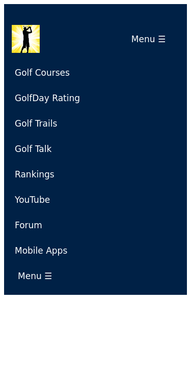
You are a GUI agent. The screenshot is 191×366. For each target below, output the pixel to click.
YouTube (32, 200)
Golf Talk (33, 149)
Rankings (34, 174)
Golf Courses (42, 73)
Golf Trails (36, 123)
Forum (28, 225)
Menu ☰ (151, 39)
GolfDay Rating (47, 98)
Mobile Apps (41, 251)
